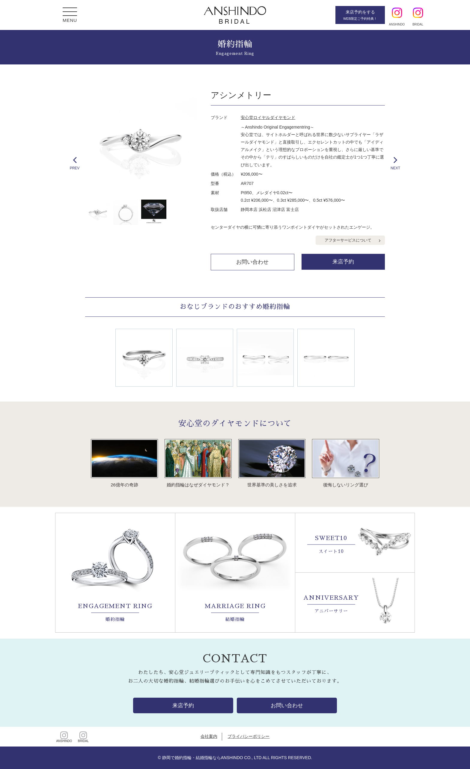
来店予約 (343, 262)
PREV (74, 162)
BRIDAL (83, 737)
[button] (70, 12)
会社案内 (209, 736)
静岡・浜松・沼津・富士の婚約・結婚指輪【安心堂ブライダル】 (235, 15)
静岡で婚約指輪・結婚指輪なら (191, 757)
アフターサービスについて (348, 240)
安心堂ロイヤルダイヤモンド (268, 117)
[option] (140, 141)
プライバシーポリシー (248, 736)
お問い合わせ (252, 262)
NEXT (395, 162)
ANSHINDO (64, 737)
